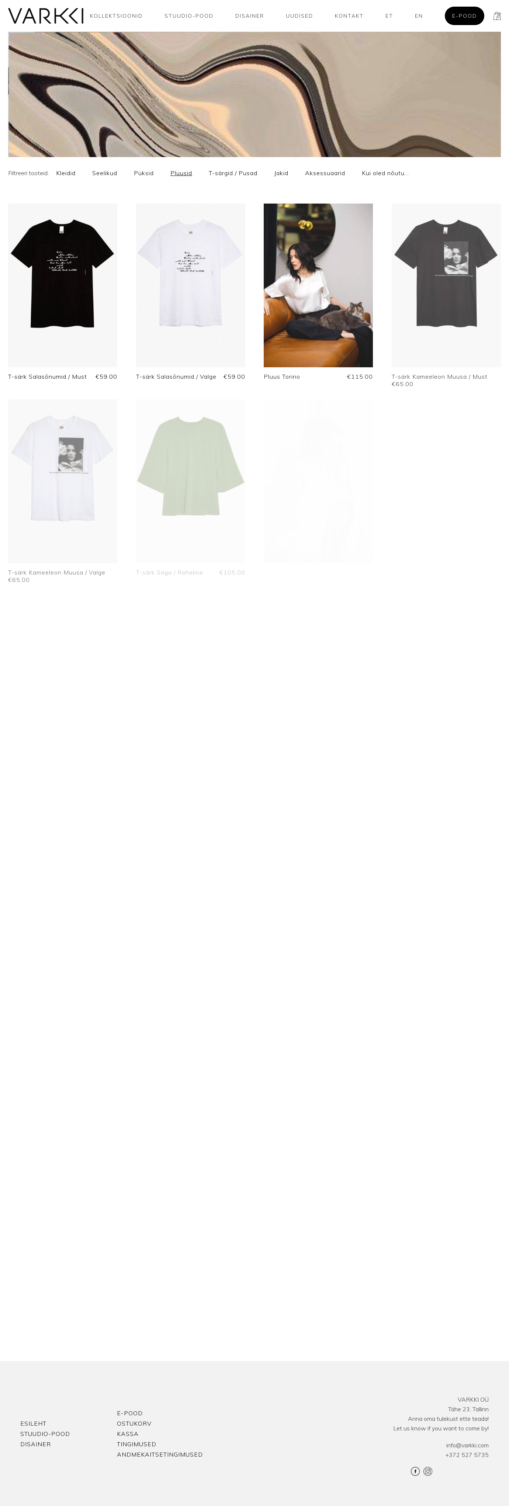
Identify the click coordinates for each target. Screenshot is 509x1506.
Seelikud (104, 173)
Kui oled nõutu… (385, 173)
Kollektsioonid (116, 16)
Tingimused (136, 1444)
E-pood (464, 16)
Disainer (249, 16)
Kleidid (66, 173)
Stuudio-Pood (189, 16)
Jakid (281, 173)
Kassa (128, 1433)
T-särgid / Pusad (233, 173)
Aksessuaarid (325, 173)
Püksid (144, 173)
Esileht (33, 1423)
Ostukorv (134, 1423)
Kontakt (349, 16)
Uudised (299, 16)
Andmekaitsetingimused (160, 1454)
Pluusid (181, 173)
